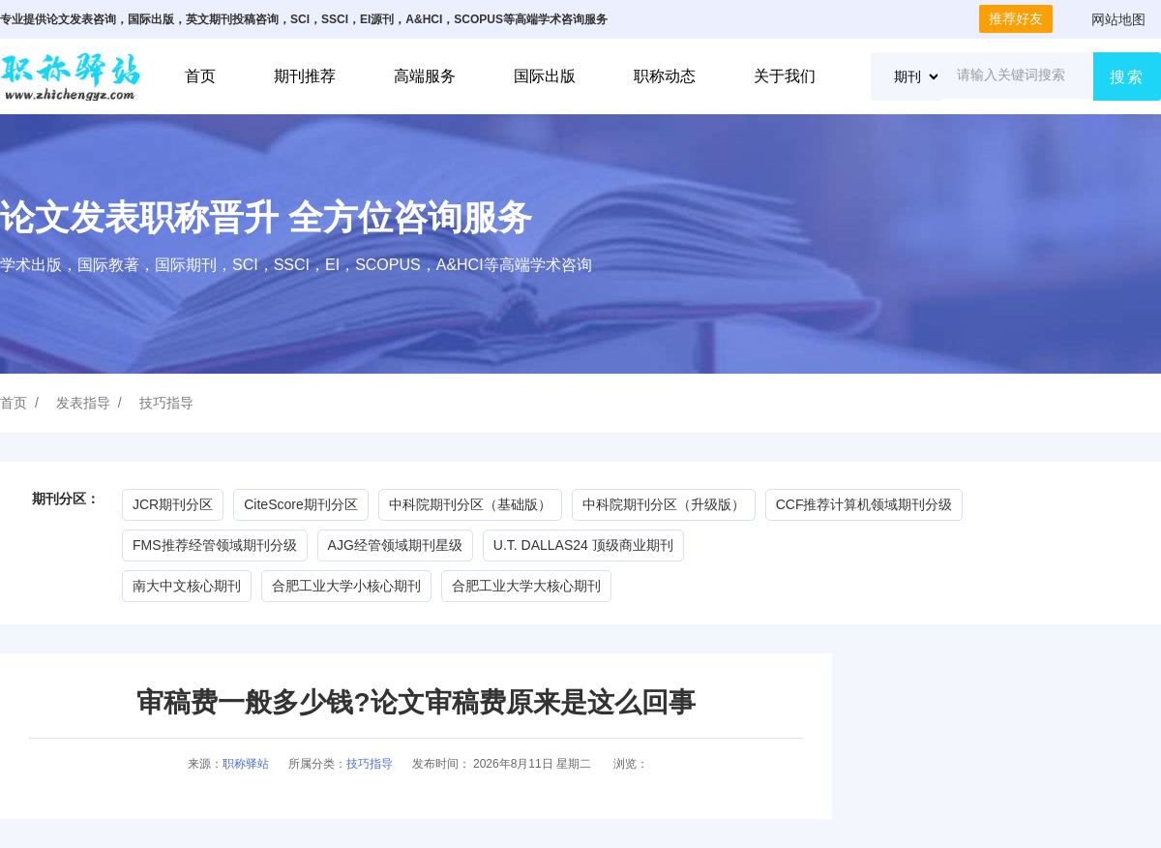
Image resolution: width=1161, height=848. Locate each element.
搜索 (1127, 77)
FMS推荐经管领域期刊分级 (215, 545)
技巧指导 (166, 402)
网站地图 (1118, 19)
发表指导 (83, 402)
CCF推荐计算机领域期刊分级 (864, 504)
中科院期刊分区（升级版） (663, 504)
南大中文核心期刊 (187, 585)
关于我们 (785, 76)
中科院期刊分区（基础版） (470, 504)
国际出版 (545, 76)
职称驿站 (246, 764)
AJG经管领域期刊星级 (395, 545)
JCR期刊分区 (173, 504)
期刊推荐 (305, 76)
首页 (200, 76)
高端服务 (425, 76)
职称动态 (665, 76)
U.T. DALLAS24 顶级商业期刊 (583, 545)
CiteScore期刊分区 (300, 504)
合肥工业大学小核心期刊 (346, 585)
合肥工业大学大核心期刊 (526, 585)
